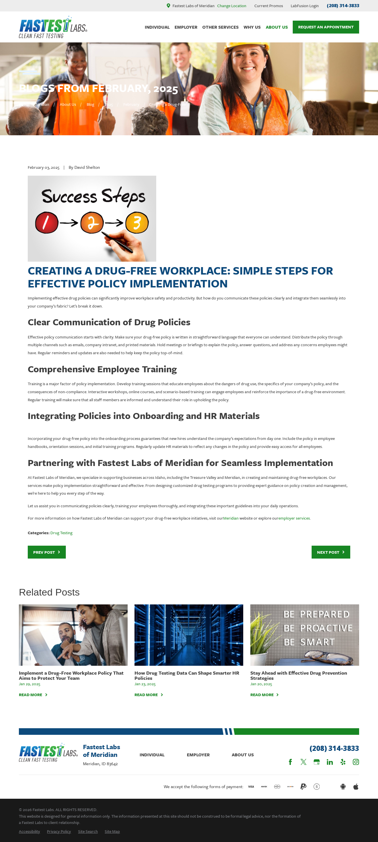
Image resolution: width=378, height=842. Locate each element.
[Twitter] (303, 762)
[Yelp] (343, 762)
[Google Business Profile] (317, 762)
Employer (198, 754)
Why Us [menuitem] (252, 27)
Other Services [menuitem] (220, 27)
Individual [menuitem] (157, 27)
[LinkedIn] (330, 762)
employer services (294, 518)
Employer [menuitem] (186, 27)
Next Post (331, 552)
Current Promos (268, 6)
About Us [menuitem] (277, 27)
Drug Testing (61, 533)
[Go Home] (21, 104)
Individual (152, 754)
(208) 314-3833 (343, 5)
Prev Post (47, 552)
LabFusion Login (305, 6)
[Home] (53, 27)
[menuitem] (29, 831)
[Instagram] (356, 762)
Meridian (231, 518)
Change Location (231, 6)
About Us (243, 754)
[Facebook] (290, 762)
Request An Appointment (326, 27)
